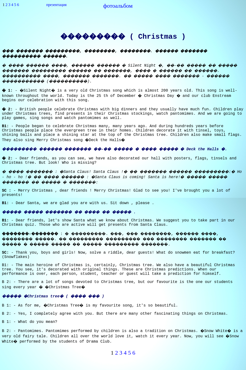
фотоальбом (118, 6)
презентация (56, 5)
